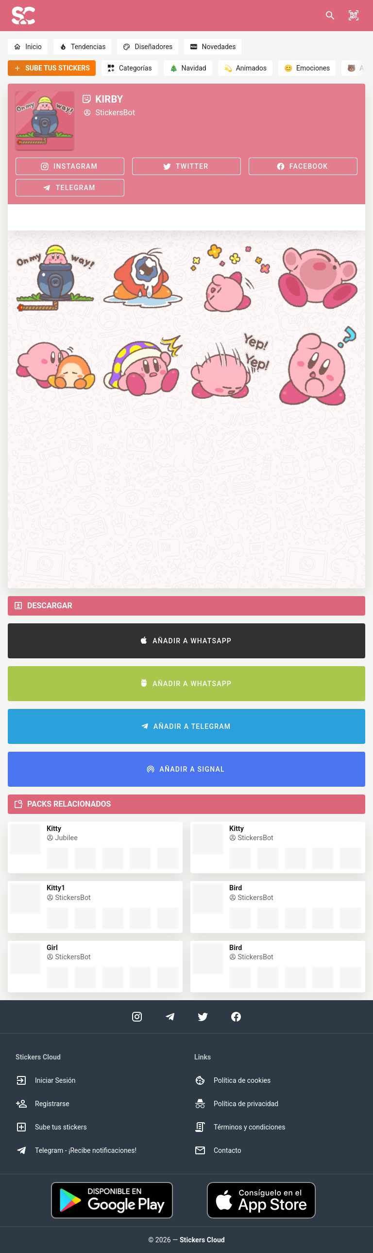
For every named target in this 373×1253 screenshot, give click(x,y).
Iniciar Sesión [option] (46, 1080)
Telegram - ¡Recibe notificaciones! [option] (76, 1150)
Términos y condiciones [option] (239, 1127)
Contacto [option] (217, 1150)
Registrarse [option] (42, 1104)
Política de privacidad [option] (236, 1104)
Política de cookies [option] (232, 1080)
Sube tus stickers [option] (51, 1127)
